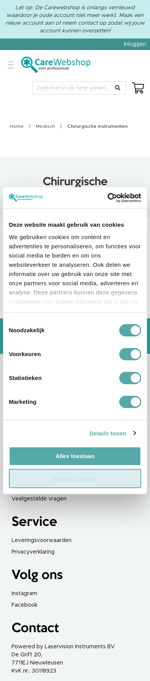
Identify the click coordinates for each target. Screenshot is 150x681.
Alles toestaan (75, 456)
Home (17, 126)
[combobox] (79, 88)
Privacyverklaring (33, 552)
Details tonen (108, 433)
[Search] (117, 88)
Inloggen (135, 44)
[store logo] (55, 65)
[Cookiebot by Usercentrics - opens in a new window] (108, 198)
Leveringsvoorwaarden (42, 540)
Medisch (46, 126)
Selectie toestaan (75, 478)
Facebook (24, 605)
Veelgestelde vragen (39, 499)
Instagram (24, 593)
